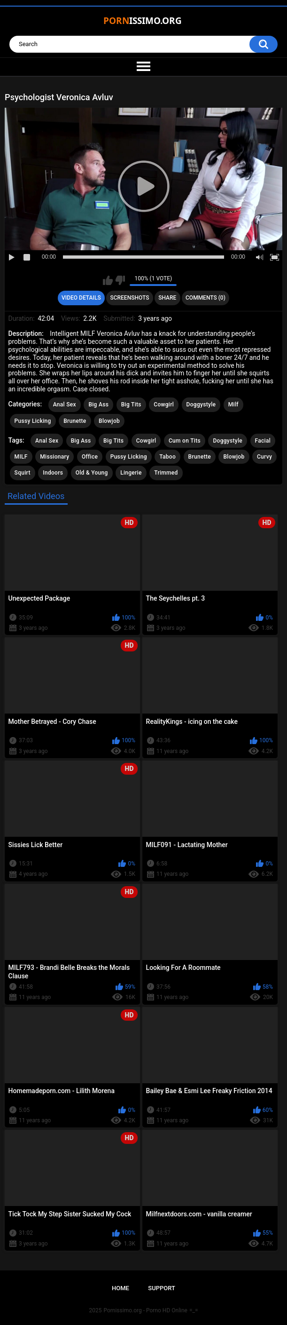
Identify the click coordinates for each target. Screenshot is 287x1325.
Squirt (23, 472)
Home (120, 1288)
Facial (263, 440)
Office (90, 456)
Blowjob (109, 421)
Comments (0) (205, 297)
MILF (21, 456)
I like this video (108, 280)
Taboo (167, 456)
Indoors (53, 472)
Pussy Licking (33, 421)
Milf (233, 404)
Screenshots (129, 297)
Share (167, 297)
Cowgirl (164, 404)
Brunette (74, 421)
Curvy (264, 456)
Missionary (54, 456)
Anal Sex (64, 404)
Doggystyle (201, 404)
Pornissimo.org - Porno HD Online (145, 1310)
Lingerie (131, 472)
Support (161, 1288)
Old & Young (92, 472)
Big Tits (131, 404)
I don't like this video (120, 280)
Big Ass (98, 404)
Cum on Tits (185, 440)
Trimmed (166, 472)
